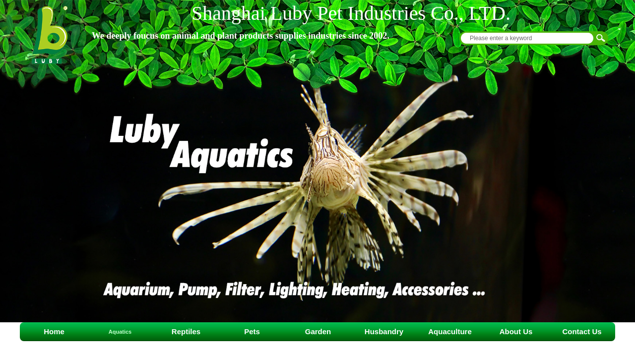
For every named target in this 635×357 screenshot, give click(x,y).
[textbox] (527, 38)
